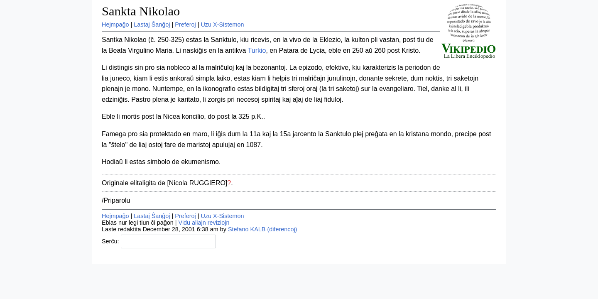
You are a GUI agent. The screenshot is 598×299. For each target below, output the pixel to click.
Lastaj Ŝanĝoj (152, 24)
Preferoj (185, 24)
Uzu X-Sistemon (222, 24)
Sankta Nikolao (141, 11)
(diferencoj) (282, 229)
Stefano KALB (246, 229)
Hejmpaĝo (115, 24)
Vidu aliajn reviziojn (204, 222)
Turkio (257, 50)
